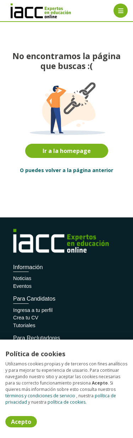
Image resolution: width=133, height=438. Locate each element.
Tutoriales (24, 325)
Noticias (22, 278)
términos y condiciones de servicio (40, 396)
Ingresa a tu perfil (32, 310)
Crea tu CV (25, 317)
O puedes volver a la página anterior (66, 170)
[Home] (30, 11)
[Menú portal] (120, 11)
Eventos (22, 286)
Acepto (21, 422)
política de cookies (66, 402)
